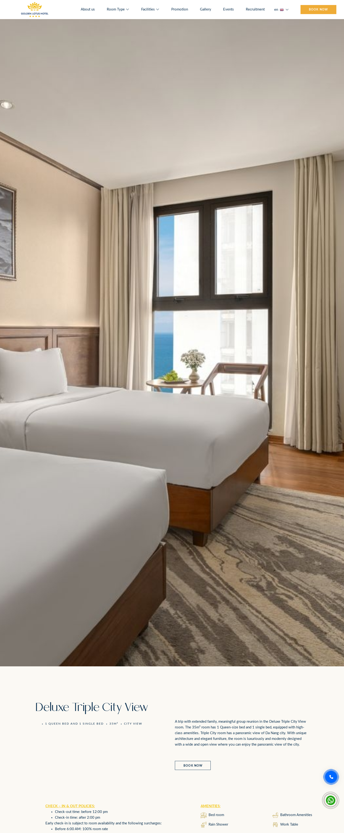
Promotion (179, 9)
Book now (193, 765)
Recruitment (255, 9)
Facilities (148, 9)
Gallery (205, 9)
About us (88, 9)
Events (228, 9)
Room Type (116, 9)
